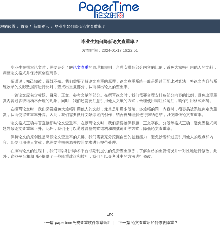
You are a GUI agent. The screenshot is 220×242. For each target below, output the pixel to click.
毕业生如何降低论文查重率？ (80, 26)
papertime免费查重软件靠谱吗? (82, 222)
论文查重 (81, 67)
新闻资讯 (41, 26)
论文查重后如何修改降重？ (154, 222)
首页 (24, 26)
